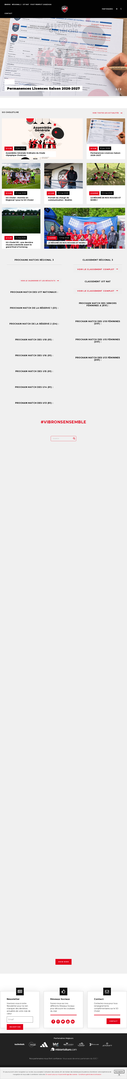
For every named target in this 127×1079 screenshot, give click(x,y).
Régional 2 (16, 4)
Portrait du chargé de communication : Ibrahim (60, 199)
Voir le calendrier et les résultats (40, 281)
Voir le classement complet (97, 269)
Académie (94, 193)
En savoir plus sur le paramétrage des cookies (61, 1074)
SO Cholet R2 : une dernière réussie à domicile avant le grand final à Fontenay (19, 244)
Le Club (9, 148)
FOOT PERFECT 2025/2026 (40, 4)
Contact (8, 13)
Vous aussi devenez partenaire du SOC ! (80, 1058)
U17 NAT (26, 4)
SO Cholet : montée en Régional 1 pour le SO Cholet (20, 199)
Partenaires (107, 9)
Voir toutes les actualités (107, 113)
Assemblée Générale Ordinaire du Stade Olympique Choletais (25, 154)
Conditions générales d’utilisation (89, 1074)
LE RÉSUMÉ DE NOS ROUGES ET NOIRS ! (105, 199)
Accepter (119, 1071)
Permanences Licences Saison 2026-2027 (105, 154)
